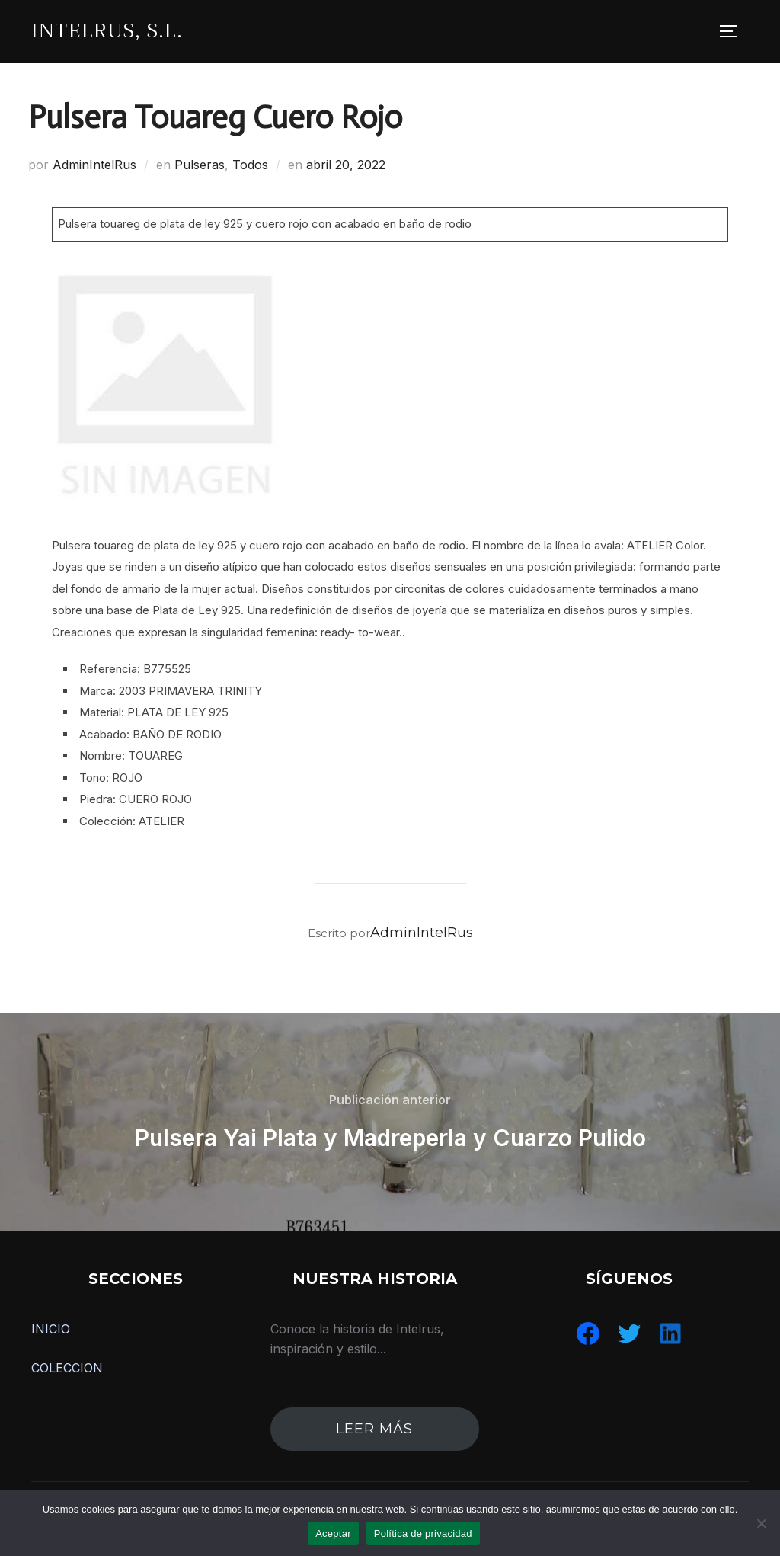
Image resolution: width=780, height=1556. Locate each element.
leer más (374, 1428)
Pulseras (199, 164)
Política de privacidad (423, 1533)
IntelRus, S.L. (107, 31)
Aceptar (333, 1533)
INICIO (50, 1329)
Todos (250, 164)
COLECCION (67, 1367)
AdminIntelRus (94, 164)
